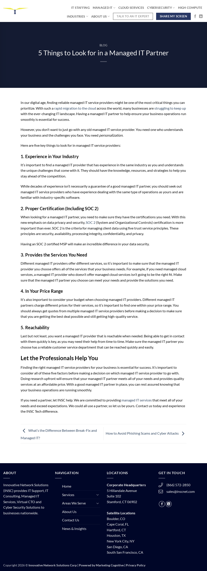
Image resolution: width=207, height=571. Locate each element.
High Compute (190, 7)
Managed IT (104, 8)
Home (66, 486)
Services (68, 495)
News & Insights (74, 528)
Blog (104, 45)
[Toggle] (97, 494)
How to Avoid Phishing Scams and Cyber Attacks (146, 433)
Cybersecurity (161, 8)
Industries (77, 16)
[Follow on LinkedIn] (201, 16)
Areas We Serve (74, 503)
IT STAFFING (80, 7)
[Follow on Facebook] (195, 16)
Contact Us (70, 520)
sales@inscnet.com (180, 491)
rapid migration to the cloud (75, 108)
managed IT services (136, 400)
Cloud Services (131, 7)
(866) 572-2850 (178, 485)
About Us (100, 16)
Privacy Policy (135, 565)
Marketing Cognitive (110, 565)
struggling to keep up (170, 108)
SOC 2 (90, 222)
